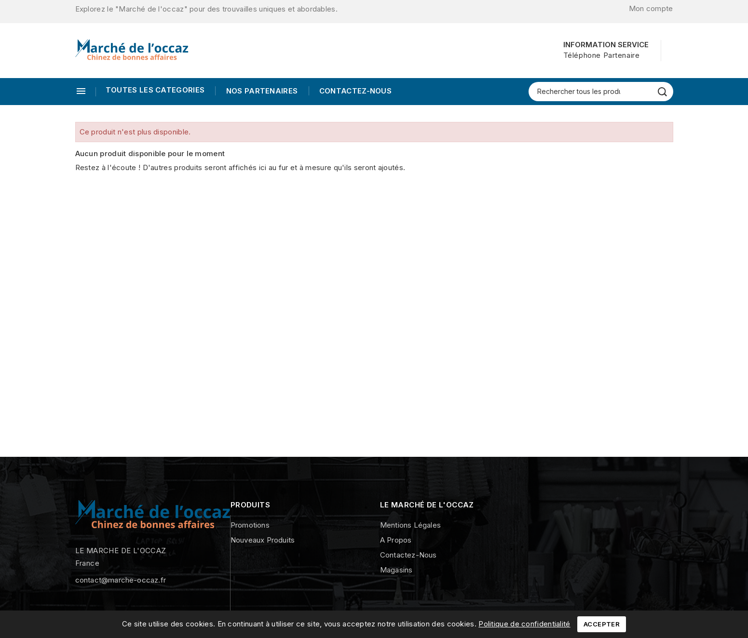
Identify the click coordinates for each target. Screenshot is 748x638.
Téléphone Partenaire (601, 55)
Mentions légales (410, 525)
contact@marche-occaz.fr (120, 580)
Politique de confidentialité (524, 623)
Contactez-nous (354, 90)
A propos (396, 540)
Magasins (396, 569)
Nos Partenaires (261, 90)
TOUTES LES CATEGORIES (155, 89)
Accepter (602, 624)
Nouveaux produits (263, 540)
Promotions (250, 525)
